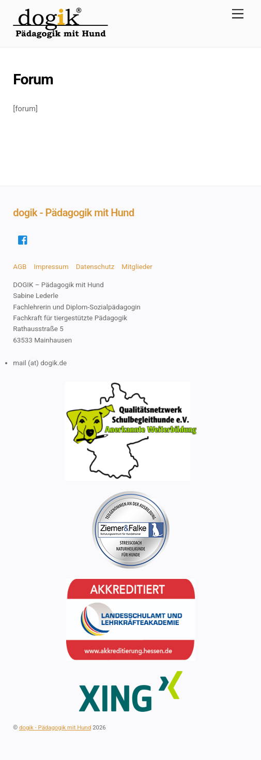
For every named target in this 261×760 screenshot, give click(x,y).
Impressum (51, 267)
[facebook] (23, 239)
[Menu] (237, 14)
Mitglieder (136, 267)
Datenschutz (95, 267)
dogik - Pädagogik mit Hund (55, 727)
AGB (19, 267)
